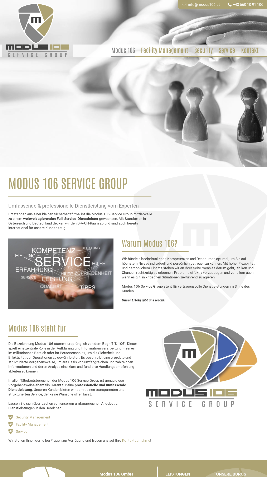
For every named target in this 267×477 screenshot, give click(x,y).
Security (203, 50)
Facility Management (164, 50)
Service (227, 50)
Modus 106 (123, 50)
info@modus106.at (201, 4)
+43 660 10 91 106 (245, 4)
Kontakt (250, 50)
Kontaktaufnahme (136, 440)
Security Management (33, 417)
